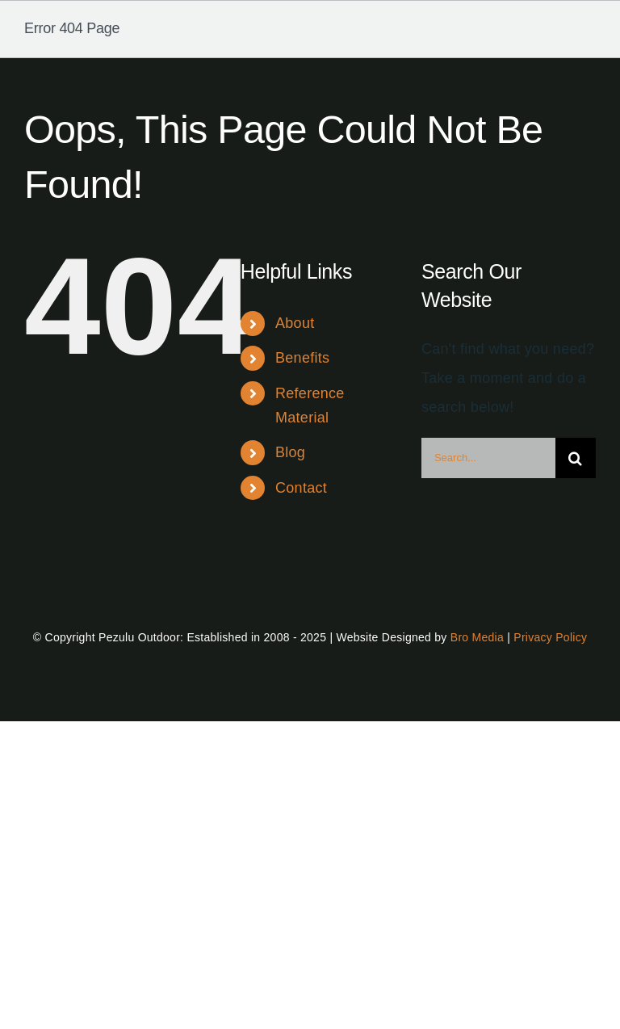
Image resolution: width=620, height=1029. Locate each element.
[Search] (575, 458)
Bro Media (477, 637)
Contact (301, 488)
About (294, 323)
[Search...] (488, 458)
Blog (290, 452)
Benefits (302, 358)
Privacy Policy (550, 637)
